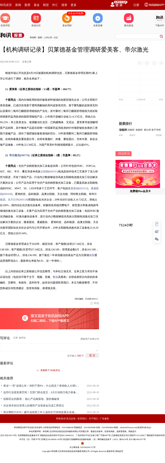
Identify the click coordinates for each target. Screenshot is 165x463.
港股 (91, 255)
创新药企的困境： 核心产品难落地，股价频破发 (31, 399)
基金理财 (67, 20)
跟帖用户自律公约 (90, 339)
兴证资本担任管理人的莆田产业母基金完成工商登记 (33, 405)
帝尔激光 (14, 155)
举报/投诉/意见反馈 (66, 418)
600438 (7, 194)
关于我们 (93, 418)
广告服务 (104, 418)
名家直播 (98, 20)
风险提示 (132, 431)
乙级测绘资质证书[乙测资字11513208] (127, 435)
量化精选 (129, 20)
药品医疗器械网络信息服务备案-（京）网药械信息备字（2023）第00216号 (95, 439)
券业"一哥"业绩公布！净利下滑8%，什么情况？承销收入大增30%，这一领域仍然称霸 (41, 385)
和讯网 (33, 37)
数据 (55, 277)
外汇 (55, 5)
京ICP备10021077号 (137, 439)
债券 (64, 5)
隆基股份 (73, 188)
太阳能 (45, 171)
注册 (136, 5)
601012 (83, 188)
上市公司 (48, 37)
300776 (25, 155)
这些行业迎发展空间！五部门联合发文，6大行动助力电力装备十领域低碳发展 (41, 392)
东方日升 (13, 199)
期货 (46, 5)
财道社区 (36, 20)
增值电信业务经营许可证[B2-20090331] (57, 435)
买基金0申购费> (76, 13)
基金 (37, 5)
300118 (23, 199)
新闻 (18, 5)
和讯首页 (6, 5)
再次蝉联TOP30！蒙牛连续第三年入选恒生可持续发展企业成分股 (41, 412)
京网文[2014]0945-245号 (51, 439)
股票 (27, 5)
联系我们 (82, 418)
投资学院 (5, 20)
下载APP (160, 20)
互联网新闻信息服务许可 (28, 435)
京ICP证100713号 (8, 435)
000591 (53, 171)
